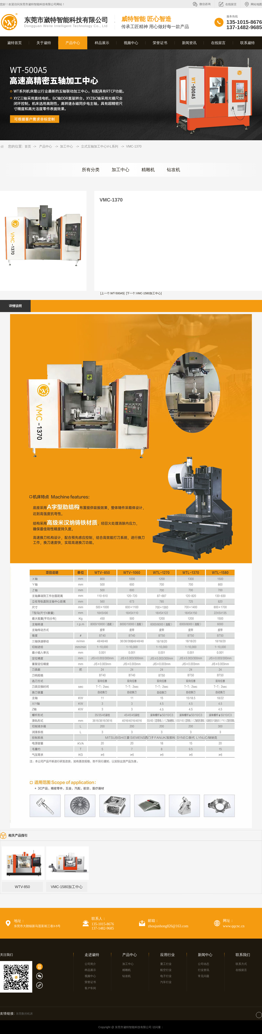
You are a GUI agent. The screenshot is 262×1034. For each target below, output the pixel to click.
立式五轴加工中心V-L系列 (99, 146)
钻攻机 (173, 169)
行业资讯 (203, 970)
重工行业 (166, 963)
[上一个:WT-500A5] (112, 293)
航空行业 (166, 970)
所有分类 (91, 169)
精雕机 (148, 169)
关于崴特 (43, 43)
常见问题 (203, 976)
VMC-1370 (133, 146)
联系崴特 (247, 43)
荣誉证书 (160, 43)
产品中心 (73, 43)
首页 (28, 146)
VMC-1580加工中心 (67, 887)
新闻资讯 (189, 43)
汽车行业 (166, 982)
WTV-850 (22, 887)
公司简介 (90, 963)
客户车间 (90, 988)
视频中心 (131, 43)
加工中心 (66, 146)
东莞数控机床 (24, 1013)
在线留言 (231, 4)
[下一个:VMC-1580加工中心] (144, 293)
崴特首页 (14, 43)
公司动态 (203, 963)
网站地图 (256, 4)
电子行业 (166, 976)
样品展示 (102, 43)
